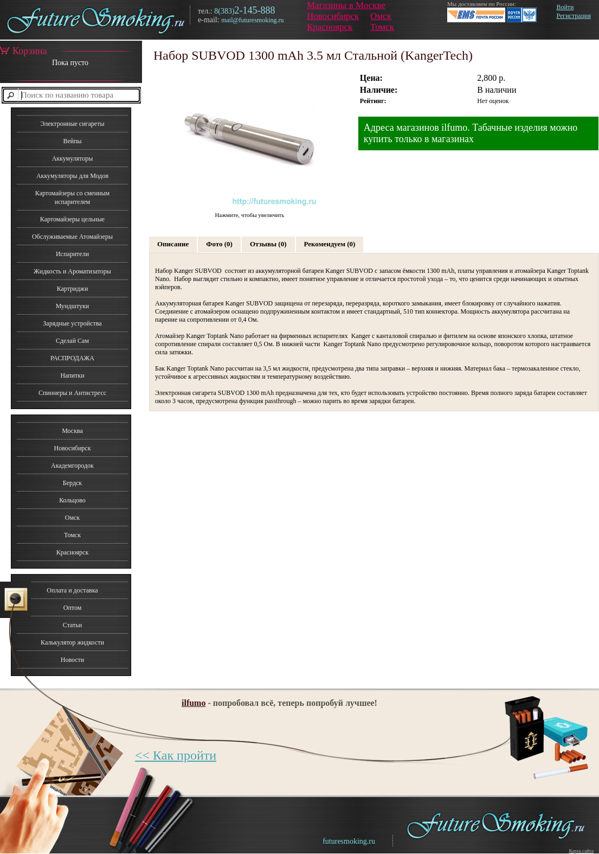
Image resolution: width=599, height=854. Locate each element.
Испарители (72, 254)
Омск (380, 16)
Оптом (72, 607)
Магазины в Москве (346, 5)
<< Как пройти (175, 755)
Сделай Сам (72, 341)
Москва (72, 431)
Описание (173, 244)
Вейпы (72, 141)
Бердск (72, 483)
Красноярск (329, 27)
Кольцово (72, 500)
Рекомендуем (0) (330, 244)
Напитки (72, 375)
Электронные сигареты (72, 124)
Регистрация (573, 16)
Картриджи (72, 288)
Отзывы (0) (268, 244)
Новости (73, 660)
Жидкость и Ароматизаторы (72, 271)
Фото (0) (219, 244)
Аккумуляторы (72, 158)
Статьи (72, 625)
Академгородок (72, 465)
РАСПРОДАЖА (72, 358)
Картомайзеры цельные (72, 219)
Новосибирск (333, 16)
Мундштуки (72, 306)
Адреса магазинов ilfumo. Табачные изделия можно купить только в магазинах (471, 133)
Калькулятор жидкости (72, 642)
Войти (565, 7)
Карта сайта (581, 850)
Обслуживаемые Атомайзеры (72, 236)
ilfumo (193, 703)
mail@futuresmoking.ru (252, 20)
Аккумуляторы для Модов (72, 176)
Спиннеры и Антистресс (72, 393)
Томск (382, 27)
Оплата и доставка (72, 590)
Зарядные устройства (72, 323)
